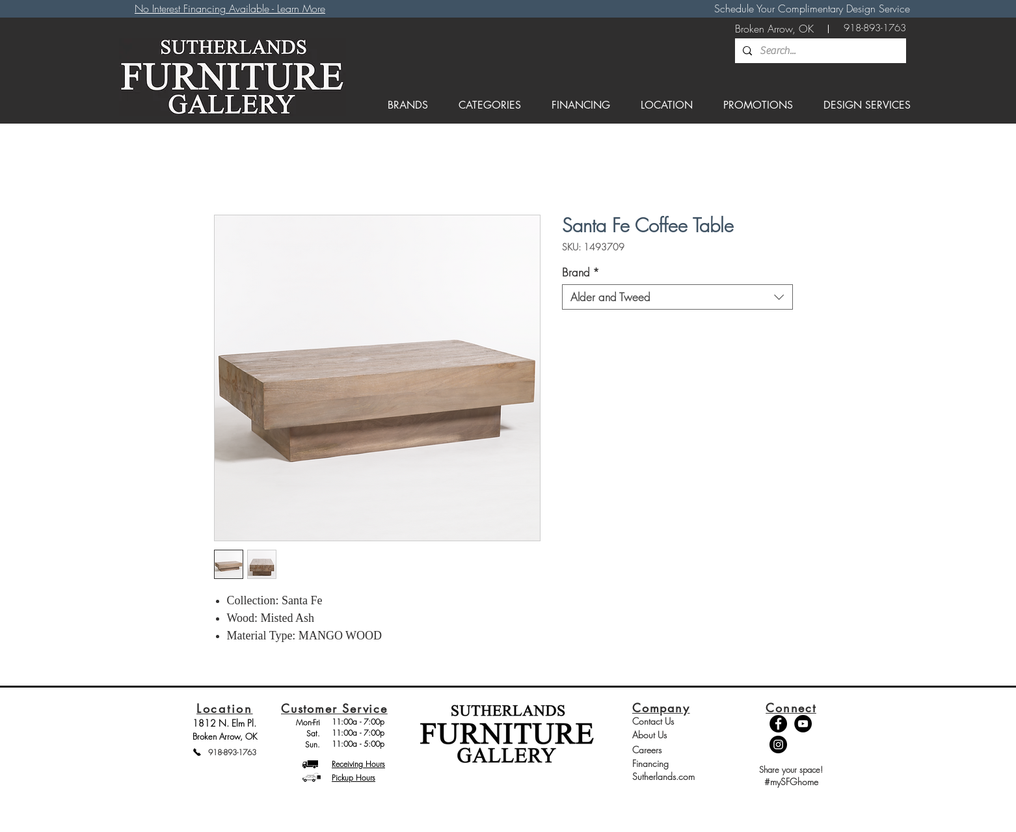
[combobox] (677, 297)
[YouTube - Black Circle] (803, 723)
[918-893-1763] (875, 28)
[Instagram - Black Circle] (778, 744)
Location (224, 708)
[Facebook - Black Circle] (778, 723)
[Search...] (819, 50)
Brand (581, 272)
